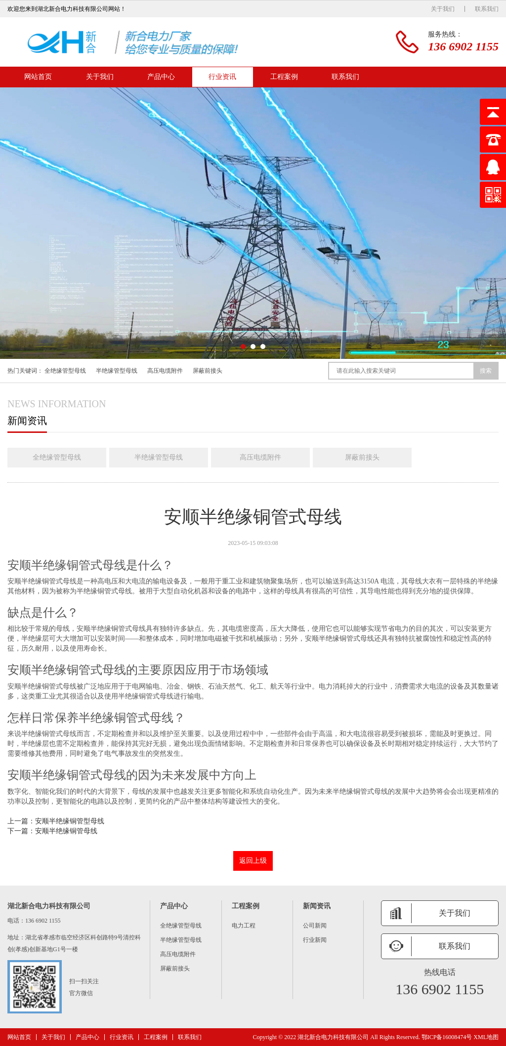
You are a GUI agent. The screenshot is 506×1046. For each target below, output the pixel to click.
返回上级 (253, 860)
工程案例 (284, 76)
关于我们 (443, 9)
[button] (243, 346)
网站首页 (38, 76)
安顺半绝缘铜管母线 (66, 831)
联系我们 (487, 9)
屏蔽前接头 (207, 370)
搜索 (486, 370)
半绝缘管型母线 (116, 370)
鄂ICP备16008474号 (447, 1037)
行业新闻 (315, 939)
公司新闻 (315, 925)
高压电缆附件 (165, 370)
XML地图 (486, 1037)
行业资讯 (222, 76)
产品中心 (161, 76)
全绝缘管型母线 (65, 370)
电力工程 (243, 925)
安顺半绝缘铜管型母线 (69, 821)
